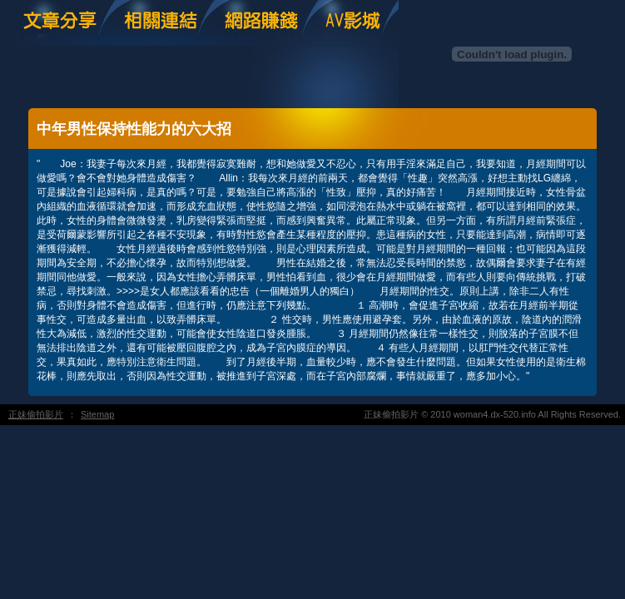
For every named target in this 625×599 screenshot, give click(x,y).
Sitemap (97, 414)
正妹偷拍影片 (35, 414)
